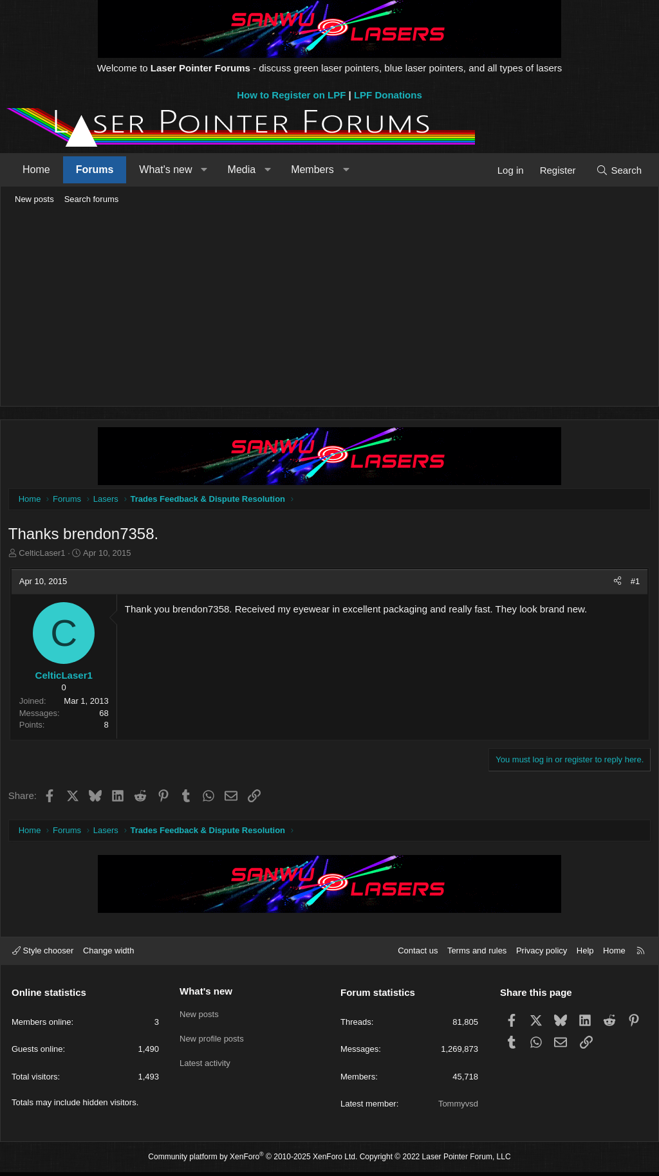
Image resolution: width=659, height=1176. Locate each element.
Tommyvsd (458, 1107)
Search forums (91, 199)
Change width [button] (109, 955)
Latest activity (205, 1064)
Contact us (418, 955)
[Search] (618, 170)
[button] (204, 169)
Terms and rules (476, 955)
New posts (34, 199)
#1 (633, 583)
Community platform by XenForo (252, 1160)
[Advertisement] (329, 306)
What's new (165, 169)
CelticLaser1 (44, 555)
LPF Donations (388, 94)
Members (312, 169)
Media (242, 169)
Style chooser (42, 955)
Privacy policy (541, 955)
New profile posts (212, 1040)
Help (585, 955)
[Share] (615, 583)
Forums (95, 169)
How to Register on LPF (291, 94)
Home (36, 169)
